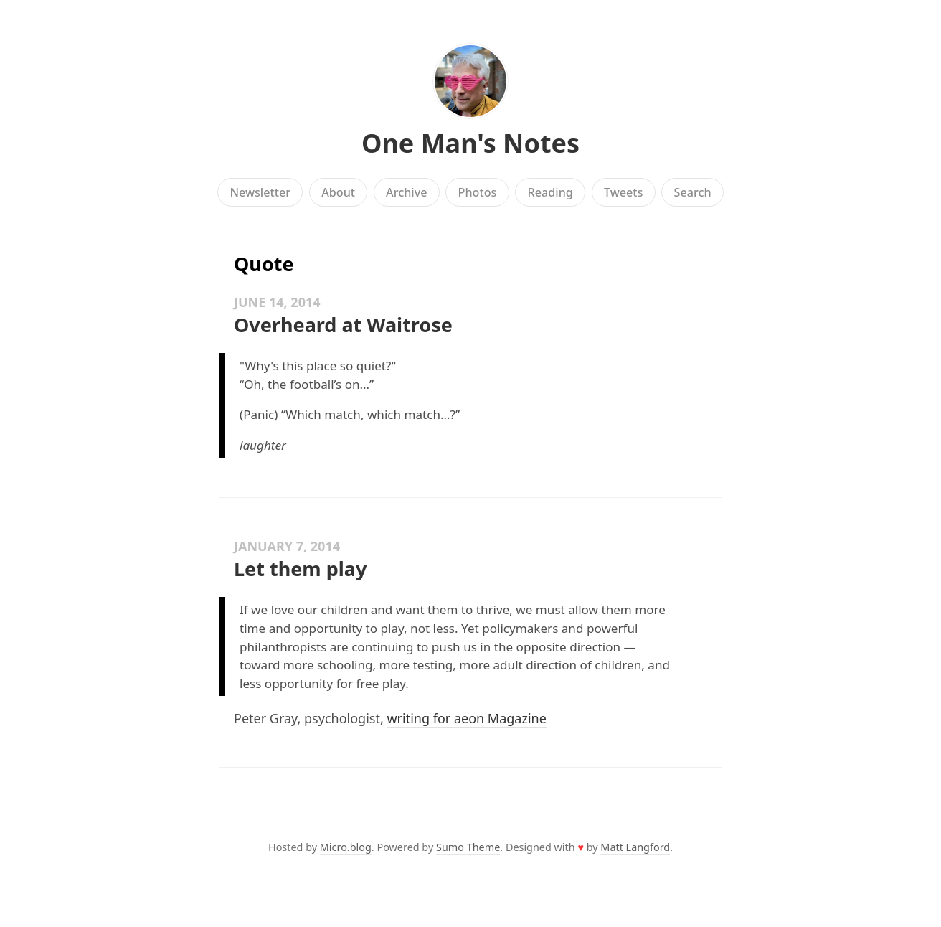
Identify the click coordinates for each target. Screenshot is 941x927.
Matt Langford (635, 847)
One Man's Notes (470, 143)
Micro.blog (346, 847)
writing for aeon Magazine (466, 718)
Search (692, 192)
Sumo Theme (468, 847)
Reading (550, 192)
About (338, 192)
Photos (477, 192)
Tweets (623, 192)
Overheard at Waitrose (343, 324)
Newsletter (260, 192)
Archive (406, 192)
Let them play (300, 568)
